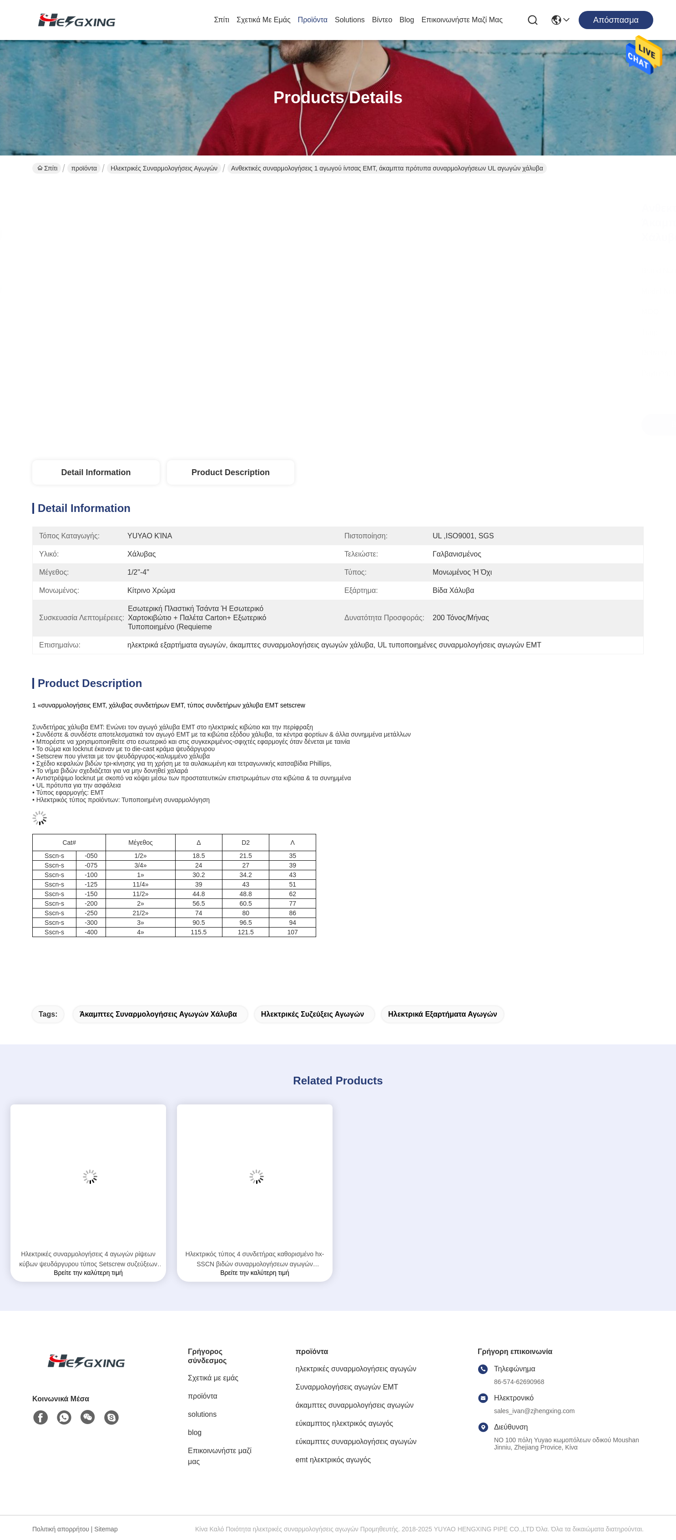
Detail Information (96, 472)
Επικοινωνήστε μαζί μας (462, 20)
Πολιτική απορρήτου (60, 1529)
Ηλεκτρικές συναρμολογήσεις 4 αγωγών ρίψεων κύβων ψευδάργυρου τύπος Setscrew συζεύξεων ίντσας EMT (88, 1259)
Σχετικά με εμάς (264, 20)
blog (406, 20)
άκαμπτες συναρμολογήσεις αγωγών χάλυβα (158, 1014)
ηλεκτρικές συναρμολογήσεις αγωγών (164, 168)
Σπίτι (221, 20)
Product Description (231, 472)
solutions (350, 20)
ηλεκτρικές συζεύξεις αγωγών (312, 1014)
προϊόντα (313, 20)
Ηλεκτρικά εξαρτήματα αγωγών (442, 1014)
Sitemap (105, 1529)
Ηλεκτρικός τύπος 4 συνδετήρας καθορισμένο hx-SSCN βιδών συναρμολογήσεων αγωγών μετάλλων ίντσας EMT (255, 1259)
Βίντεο (382, 20)
